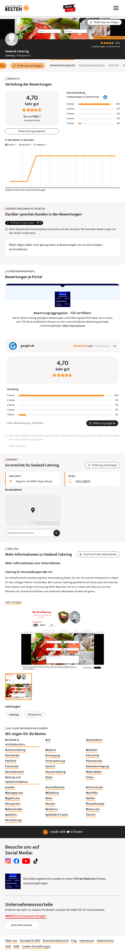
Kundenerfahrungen (92, 65)
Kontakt (114, 65)
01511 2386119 (82, 481)
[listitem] (22, 742)
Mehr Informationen (74, 326)
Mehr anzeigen (17, 446)
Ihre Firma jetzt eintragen (25, 916)
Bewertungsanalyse (62, 65)
